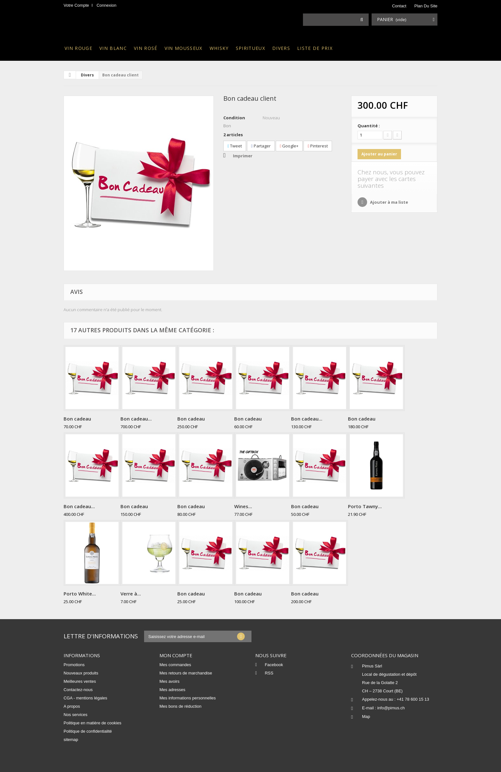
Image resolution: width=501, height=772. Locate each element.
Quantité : (369, 126)
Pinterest (318, 146)
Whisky (219, 48)
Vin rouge (78, 48)
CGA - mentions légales (85, 698)
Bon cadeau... (136, 418)
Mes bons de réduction (180, 706)
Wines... (243, 506)
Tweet (234, 146)
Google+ (289, 146)
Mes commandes (175, 664)
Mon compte (175, 655)
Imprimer (242, 156)
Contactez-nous (78, 689)
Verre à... (130, 593)
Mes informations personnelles (187, 698)
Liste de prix (315, 48)
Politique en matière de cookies (92, 723)
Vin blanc (113, 48)
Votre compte (76, 5)
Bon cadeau (77, 418)
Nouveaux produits (81, 673)
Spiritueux (250, 48)
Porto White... (80, 593)
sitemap (71, 739)
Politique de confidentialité (88, 731)
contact (399, 6)
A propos (72, 706)
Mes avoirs (169, 681)
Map (366, 716)
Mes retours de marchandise (185, 673)
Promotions (74, 664)
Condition (234, 118)
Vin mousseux (184, 48)
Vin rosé (146, 48)
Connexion (106, 5)
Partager (261, 146)
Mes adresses (172, 689)
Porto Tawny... (365, 506)
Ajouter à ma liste (388, 202)
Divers (281, 48)
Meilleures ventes (80, 681)
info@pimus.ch (391, 707)
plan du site (425, 6)
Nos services (75, 714)
